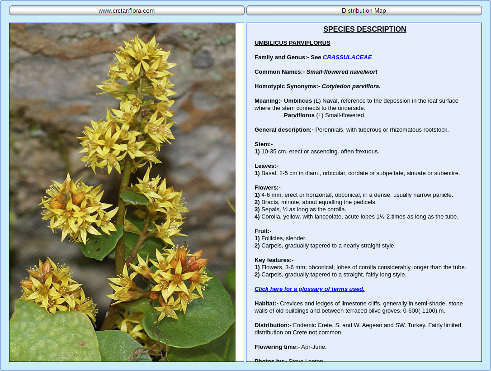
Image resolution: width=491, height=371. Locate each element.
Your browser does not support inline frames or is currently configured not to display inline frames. (364, 192)
